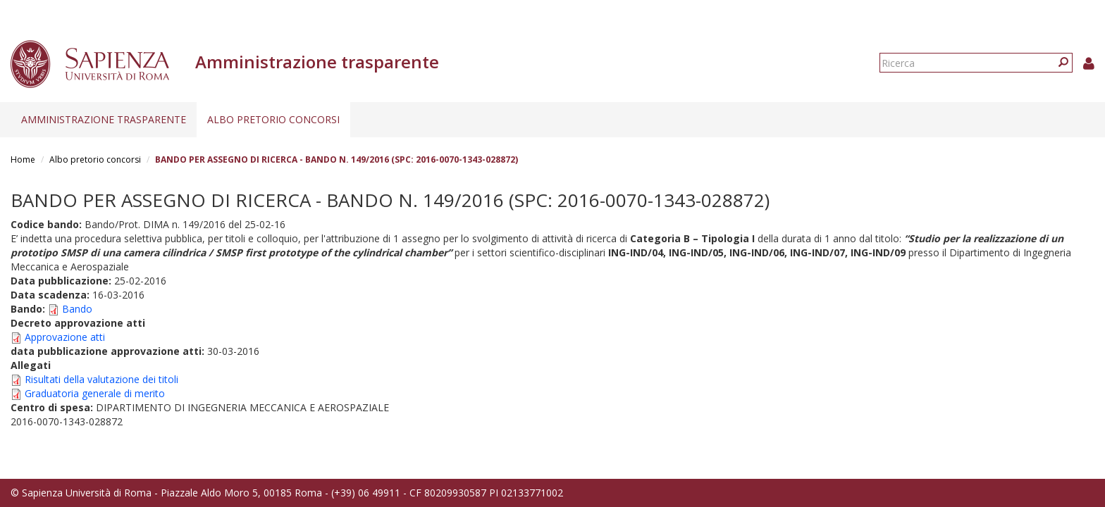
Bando (77, 308)
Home (23, 159)
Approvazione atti (65, 337)
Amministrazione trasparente (103, 119)
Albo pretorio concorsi (273, 119)
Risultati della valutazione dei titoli (101, 379)
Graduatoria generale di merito (95, 393)
